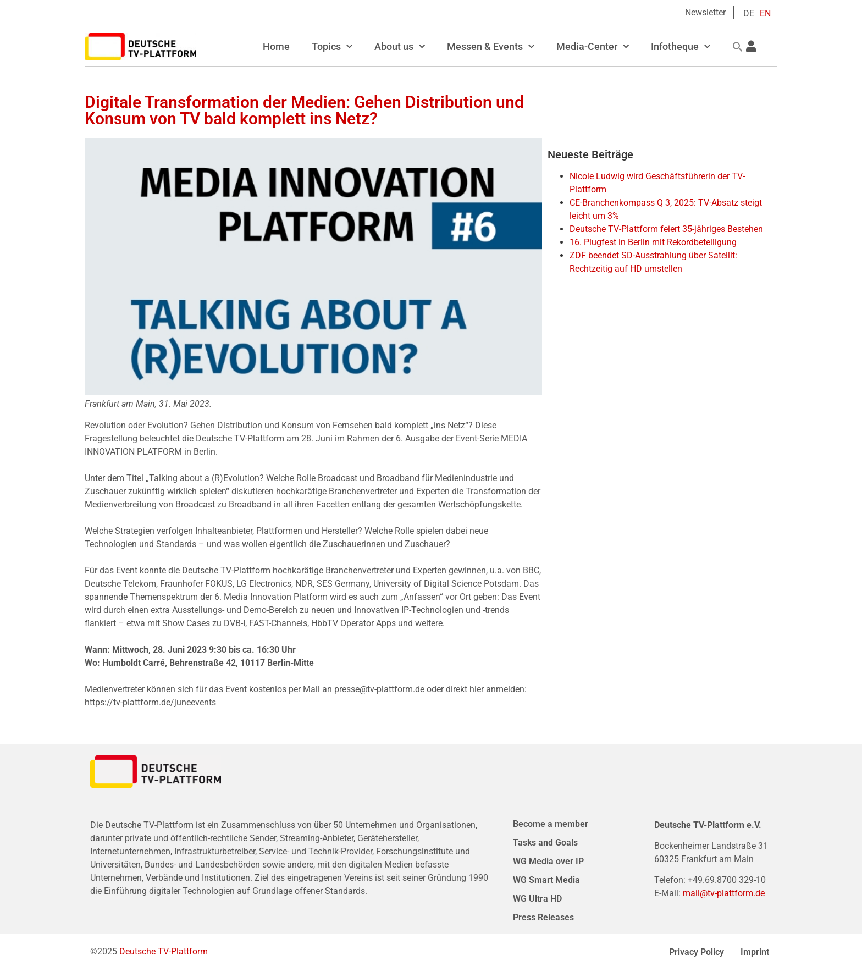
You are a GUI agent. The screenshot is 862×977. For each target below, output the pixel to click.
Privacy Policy (696, 952)
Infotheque (680, 47)
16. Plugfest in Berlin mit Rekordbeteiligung (653, 242)
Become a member (550, 824)
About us (399, 47)
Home (276, 46)
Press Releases (543, 917)
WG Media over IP (548, 861)
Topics (332, 47)
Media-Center (592, 47)
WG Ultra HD (537, 898)
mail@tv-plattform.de (724, 893)
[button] (737, 46)
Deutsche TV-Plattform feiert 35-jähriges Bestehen (666, 229)
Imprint (755, 952)
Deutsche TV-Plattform (163, 951)
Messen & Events (490, 47)
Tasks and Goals (545, 842)
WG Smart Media (546, 880)
